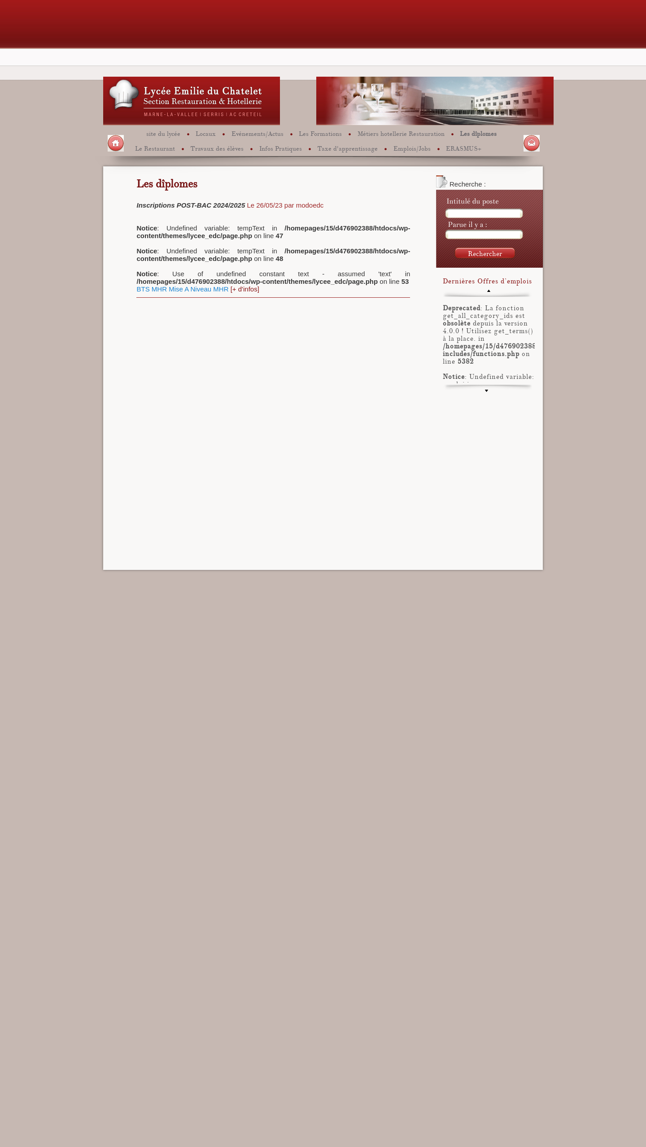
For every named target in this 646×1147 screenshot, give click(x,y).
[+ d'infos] (245, 289)
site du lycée (163, 133)
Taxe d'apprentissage (347, 148)
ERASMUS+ (463, 148)
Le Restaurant (155, 148)
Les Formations (320, 133)
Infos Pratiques (280, 148)
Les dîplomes (478, 133)
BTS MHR (151, 289)
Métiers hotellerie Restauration (401, 133)
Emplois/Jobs (412, 148)
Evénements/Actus (257, 133)
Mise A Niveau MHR (198, 289)
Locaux (206, 133)
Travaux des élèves (217, 148)
